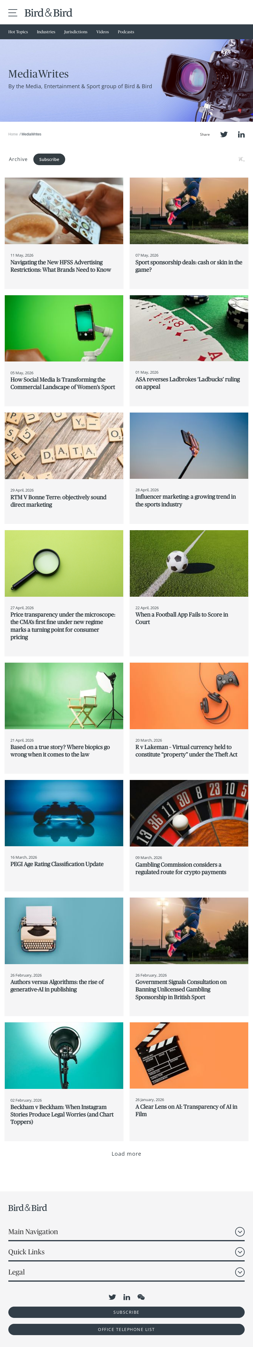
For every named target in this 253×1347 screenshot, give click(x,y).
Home (13, 134)
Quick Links (26, 1252)
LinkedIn (241, 134)
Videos (102, 31)
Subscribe (49, 159)
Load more (127, 1153)
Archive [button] (18, 159)
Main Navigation (33, 1232)
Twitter (224, 134)
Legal (16, 1272)
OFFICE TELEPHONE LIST (126, 1329)
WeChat (141, 1297)
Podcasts (126, 31)
